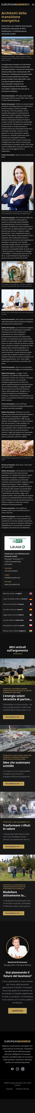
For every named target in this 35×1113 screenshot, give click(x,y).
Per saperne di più (13, 717)
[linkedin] (22, 1068)
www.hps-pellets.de (12, 584)
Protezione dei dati (22, 1089)
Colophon (9, 1089)
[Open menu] (32, 4)
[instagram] (17, 1068)
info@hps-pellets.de (12, 578)
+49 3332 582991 (11, 571)
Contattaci (17, 1011)
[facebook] (12, 1068)
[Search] (29, 4)
